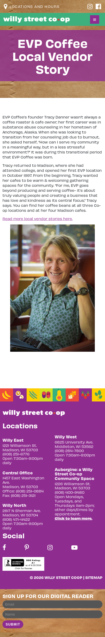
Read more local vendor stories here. (37, 218)
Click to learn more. (73, 518)
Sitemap (94, 577)
